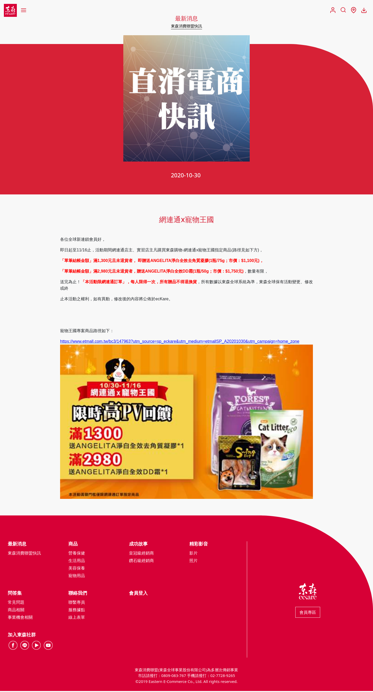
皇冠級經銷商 (141, 554)
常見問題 (16, 603)
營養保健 (76, 554)
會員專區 (307, 613)
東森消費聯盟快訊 (186, 26)
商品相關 (16, 610)
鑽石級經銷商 (141, 561)
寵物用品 (76, 576)
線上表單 (76, 618)
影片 (193, 554)
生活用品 (76, 561)
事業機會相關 (20, 618)
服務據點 (76, 610)
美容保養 (76, 569)
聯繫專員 (76, 603)
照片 (193, 561)
